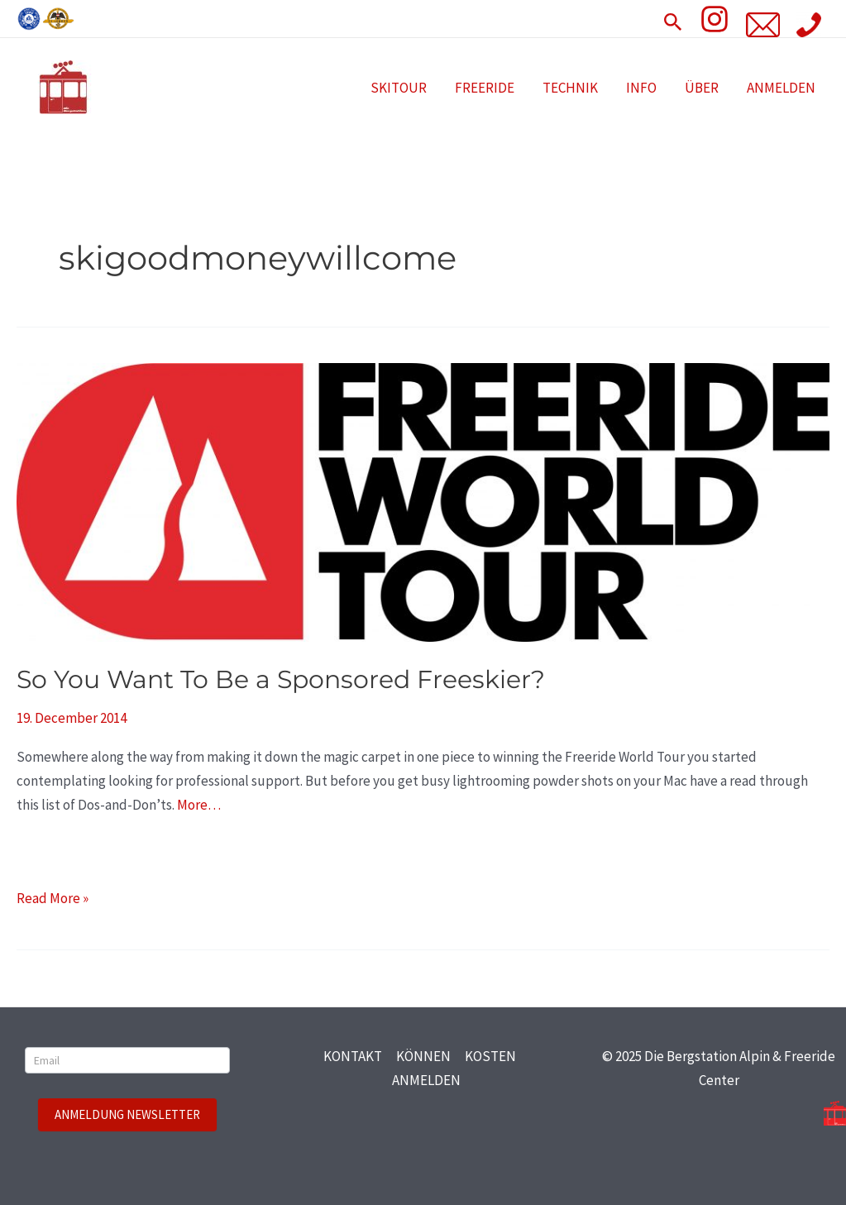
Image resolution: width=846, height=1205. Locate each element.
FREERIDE (484, 88)
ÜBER (702, 88)
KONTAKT (352, 1056)
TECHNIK (570, 88)
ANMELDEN (781, 88)
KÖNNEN (423, 1056)
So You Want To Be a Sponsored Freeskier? (281, 679)
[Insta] (714, 19)
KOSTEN (490, 1056)
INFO (641, 88)
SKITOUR (398, 88)
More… (199, 805)
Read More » (52, 897)
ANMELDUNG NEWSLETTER (127, 1114)
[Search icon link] (673, 19)
